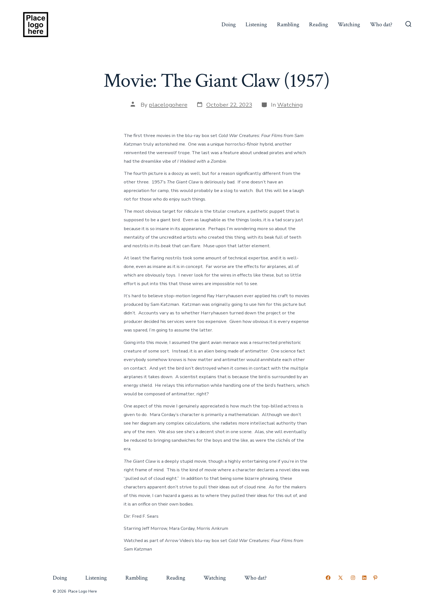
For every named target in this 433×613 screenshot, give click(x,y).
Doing (228, 24)
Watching (349, 24)
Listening (256, 24)
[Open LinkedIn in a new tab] (364, 578)
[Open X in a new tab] (340, 578)
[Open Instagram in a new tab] (353, 578)
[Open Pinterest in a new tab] (375, 578)
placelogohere (168, 105)
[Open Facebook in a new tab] (328, 578)
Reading (318, 24)
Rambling (288, 24)
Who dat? (381, 24)
